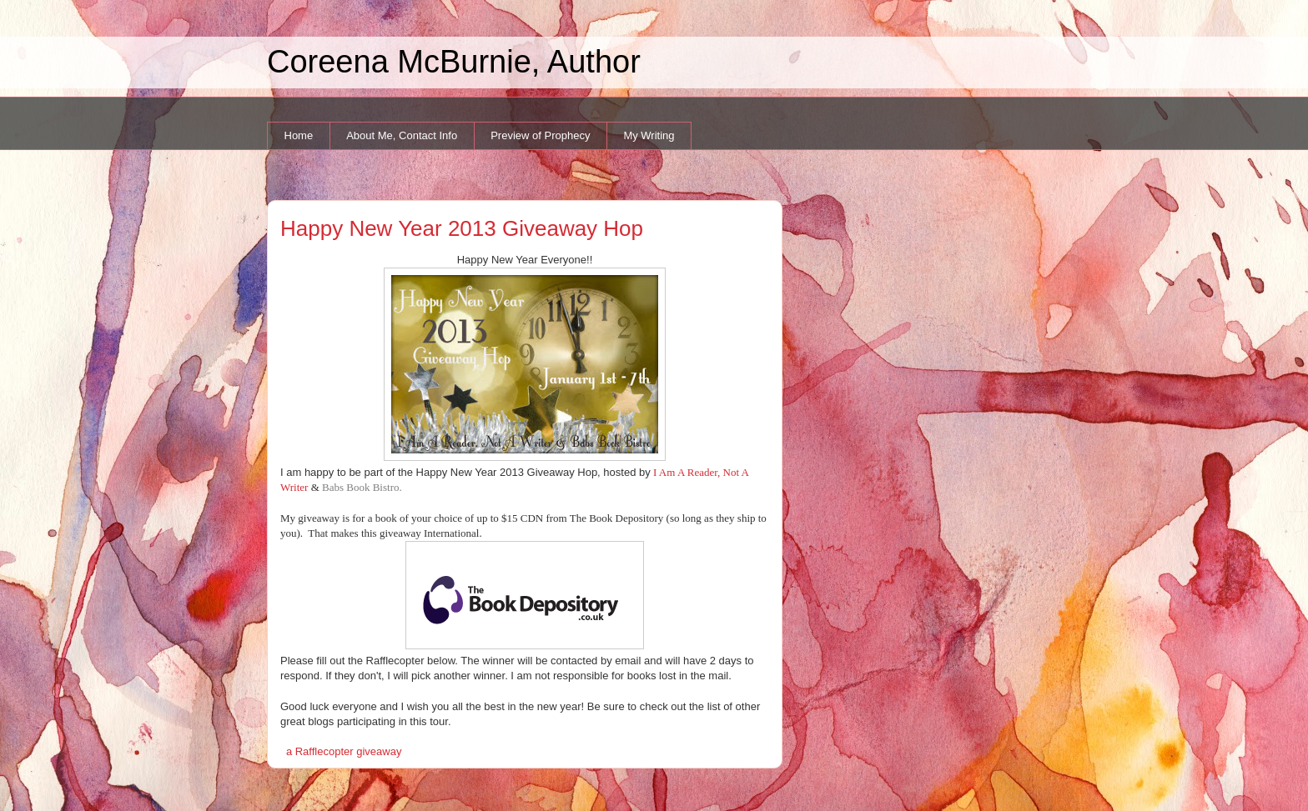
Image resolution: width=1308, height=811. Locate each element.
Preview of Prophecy (540, 135)
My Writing (648, 135)
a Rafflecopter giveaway (344, 751)
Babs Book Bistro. (362, 487)
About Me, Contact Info (401, 135)
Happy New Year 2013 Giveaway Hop (461, 228)
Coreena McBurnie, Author (454, 61)
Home (299, 135)
